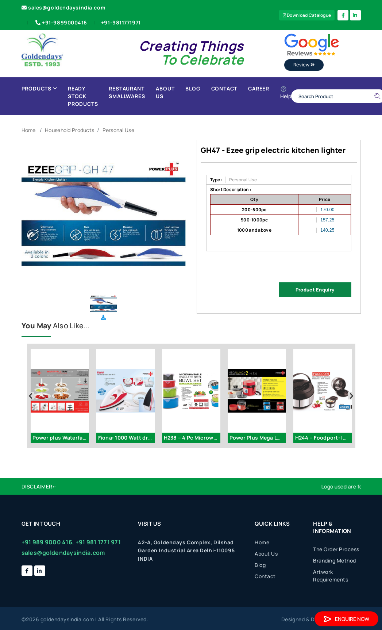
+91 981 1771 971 (98, 542)
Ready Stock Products (83, 96)
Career (258, 88)
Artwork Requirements (330, 575)
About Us (165, 92)
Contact (224, 88)
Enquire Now (346, 618)
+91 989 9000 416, (48, 542)
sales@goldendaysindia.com (64, 7)
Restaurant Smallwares (127, 92)
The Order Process (336, 549)
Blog (192, 88)
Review (304, 64)
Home (29, 130)
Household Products (69, 130)
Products (39, 88)
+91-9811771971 (121, 22)
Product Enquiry (315, 289)
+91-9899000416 (60, 22)
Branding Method (334, 560)
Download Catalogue (307, 15)
